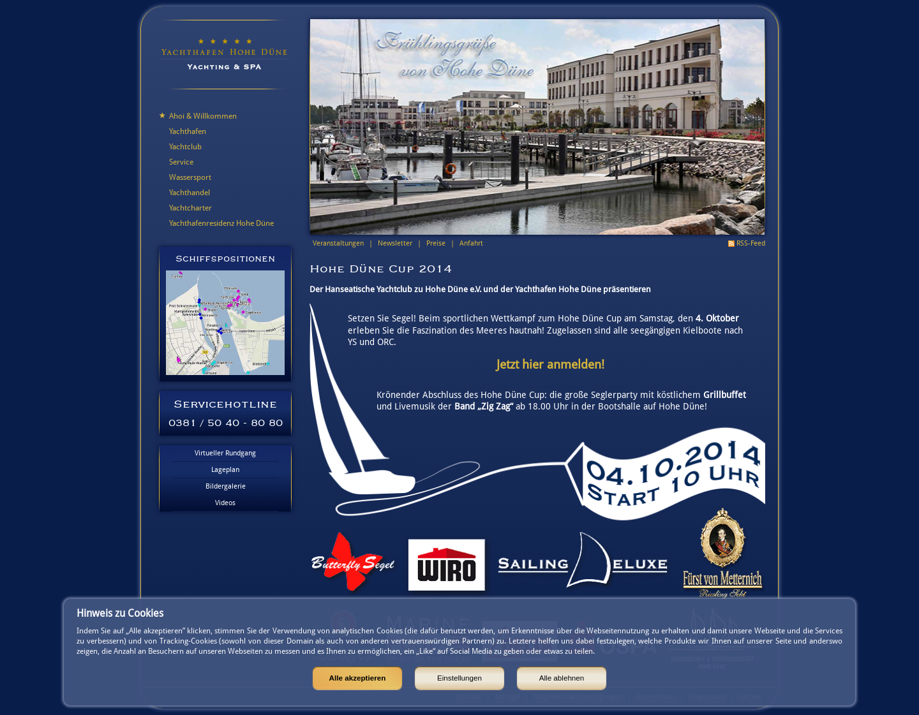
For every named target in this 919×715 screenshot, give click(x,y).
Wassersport (190, 177)
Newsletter (395, 243)
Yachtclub (185, 146)
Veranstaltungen (338, 243)
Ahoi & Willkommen (203, 116)
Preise (435, 243)
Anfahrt (471, 243)
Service (181, 162)
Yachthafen (187, 131)
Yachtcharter (190, 207)
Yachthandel (189, 192)
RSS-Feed (750, 243)
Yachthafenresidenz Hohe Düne (221, 223)
